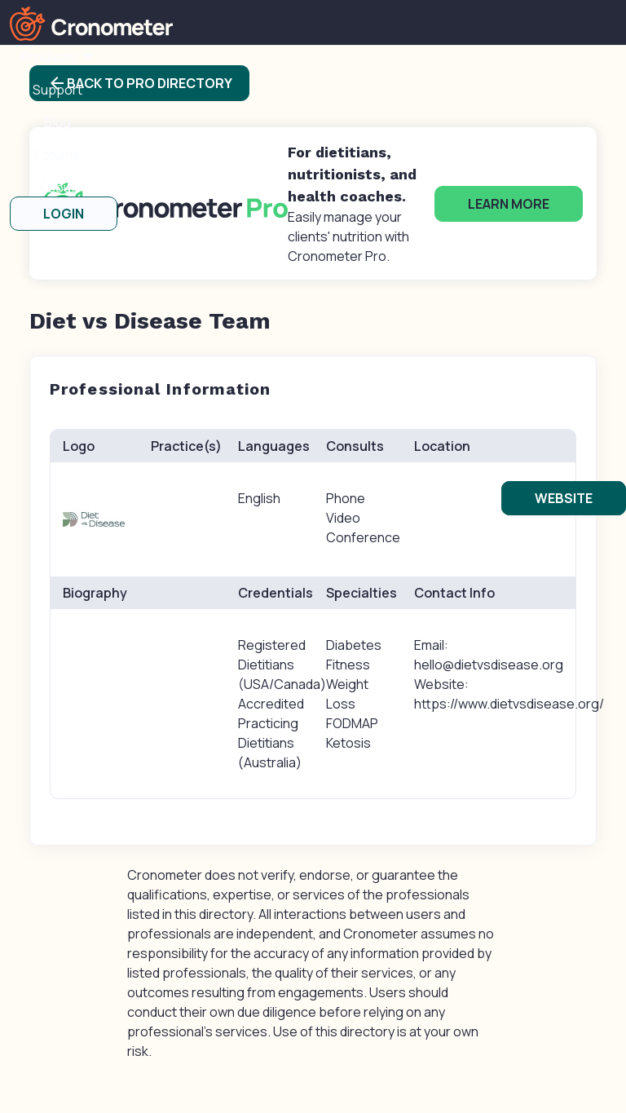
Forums (57, 155)
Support (57, 90)
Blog (57, 122)
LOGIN (63, 214)
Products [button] (50, 57)
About (57, 188)
